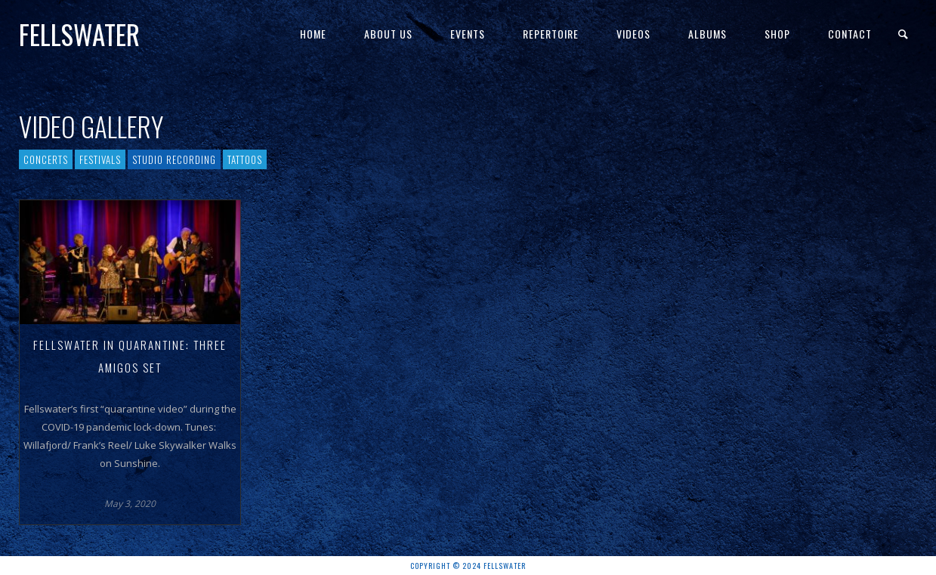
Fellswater (79, 34)
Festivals (100, 159)
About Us (388, 34)
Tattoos (244, 159)
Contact (850, 34)
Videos (633, 34)
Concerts (45, 159)
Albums (707, 34)
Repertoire (551, 34)
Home (313, 34)
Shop (777, 34)
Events (467, 34)
